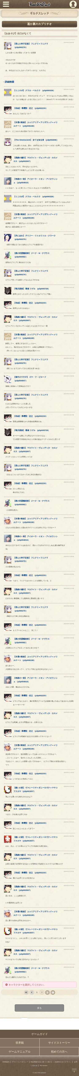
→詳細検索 (8, 82)
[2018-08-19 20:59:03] (69, 234)
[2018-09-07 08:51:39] (69, 676)
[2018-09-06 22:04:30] (69, 637)
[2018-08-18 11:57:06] (69, 177)
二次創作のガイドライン (62, 1062)
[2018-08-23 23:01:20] (69, 429)
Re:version (43, 1065)
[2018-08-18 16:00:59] (69, 195)
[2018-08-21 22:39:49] (69, 376)
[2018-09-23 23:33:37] (69, 910)
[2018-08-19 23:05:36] (69, 270)
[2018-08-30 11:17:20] (69, 588)
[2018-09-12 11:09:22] (69, 772)
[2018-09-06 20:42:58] (69, 623)
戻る (39, 1008)
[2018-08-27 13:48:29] (69, 556)
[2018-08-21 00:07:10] (69, 358)
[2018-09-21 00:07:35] (69, 836)
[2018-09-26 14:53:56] (69, 949)
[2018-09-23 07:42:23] (69, 885)
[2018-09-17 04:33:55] (69, 804)
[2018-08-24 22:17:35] (69, 499)
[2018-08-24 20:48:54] (69, 482)
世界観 (20, 1042)
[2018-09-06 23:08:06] (69, 655)
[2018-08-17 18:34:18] (69, 107)
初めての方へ (59, 1051)
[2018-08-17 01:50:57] (69, 89)
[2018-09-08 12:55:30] (69, 712)
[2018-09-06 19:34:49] (69, 606)
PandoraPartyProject (39, 4)
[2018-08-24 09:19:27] (69, 446)
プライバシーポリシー (20, 1062)
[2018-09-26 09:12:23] (69, 928)
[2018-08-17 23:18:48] (69, 121)
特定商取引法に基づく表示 (41, 1062)
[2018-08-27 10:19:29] (69, 535)
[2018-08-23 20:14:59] (69, 415)
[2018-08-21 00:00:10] (69, 333)
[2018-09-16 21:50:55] (69, 786)
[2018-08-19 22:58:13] (69, 252)
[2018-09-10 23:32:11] (69, 744)
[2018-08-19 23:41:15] (69, 287)
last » (52, 992)
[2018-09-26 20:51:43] (69, 967)
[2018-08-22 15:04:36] (69, 393)
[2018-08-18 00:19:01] (69, 138)
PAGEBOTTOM (74, 1071)
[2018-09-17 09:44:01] (69, 822)
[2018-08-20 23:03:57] (69, 315)
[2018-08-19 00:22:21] (69, 213)
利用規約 (6, 1062)
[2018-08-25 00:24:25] (69, 517)
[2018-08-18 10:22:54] (69, 156)
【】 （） (34, 90)
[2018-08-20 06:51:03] (69, 301)
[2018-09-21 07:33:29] (69, 853)
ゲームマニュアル (20, 1051)
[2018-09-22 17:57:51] (69, 871)
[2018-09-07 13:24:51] (69, 694)
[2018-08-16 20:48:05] (69, 42)
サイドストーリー (59, 1042)
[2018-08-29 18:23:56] (69, 574)
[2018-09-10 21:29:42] (69, 729)
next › (47, 992)
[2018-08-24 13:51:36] (69, 464)
